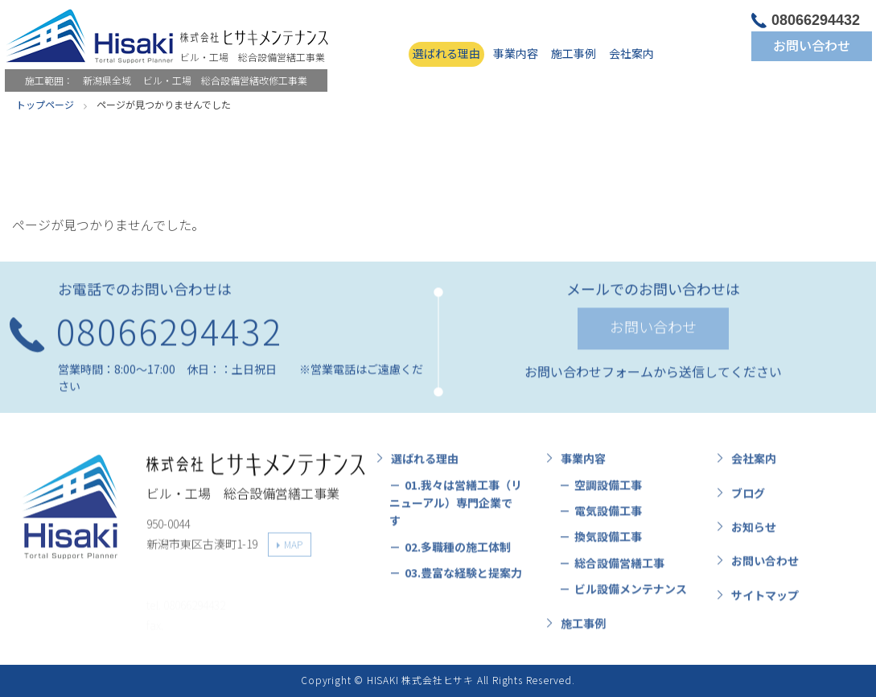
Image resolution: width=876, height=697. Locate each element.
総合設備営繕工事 (619, 567)
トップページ (45, 104)
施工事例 (573, 53)
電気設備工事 (608, 515)
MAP (293, 548)
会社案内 (631, 53)
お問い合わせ (811, 45)
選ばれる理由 (446, 53)
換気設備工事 (608, 541)
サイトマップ (765, 600)
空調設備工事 (608, 489)
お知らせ (753, 531)
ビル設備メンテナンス (630, 593)
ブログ (748, 497)
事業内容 (515, 53)
